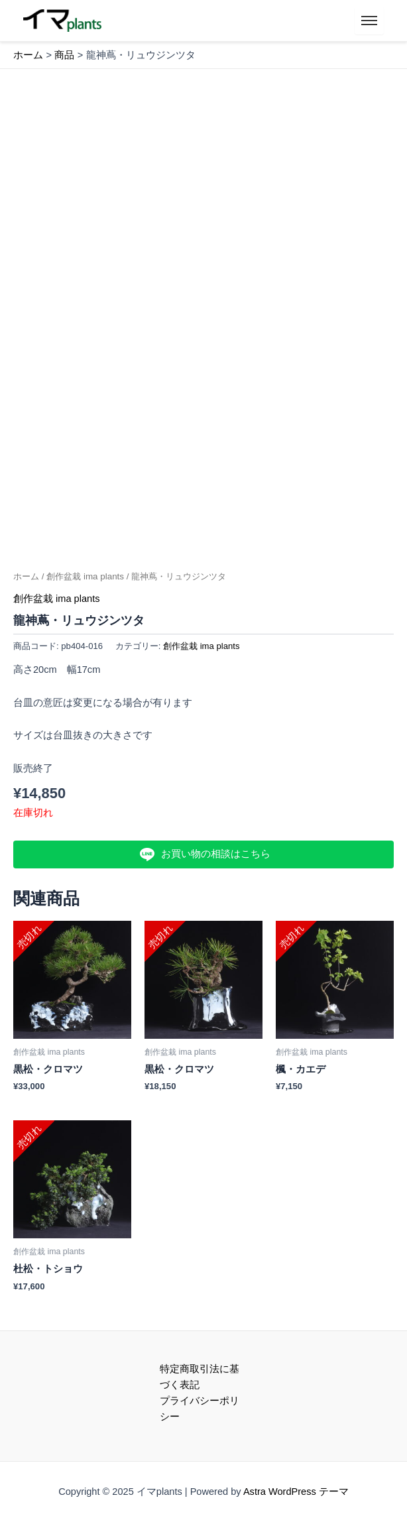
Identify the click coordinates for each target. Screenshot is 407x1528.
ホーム (26, 576)
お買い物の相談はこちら (203, 854)
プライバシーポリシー (199, 1408)
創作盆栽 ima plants (85, 576)
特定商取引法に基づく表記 (199, 1377)
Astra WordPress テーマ (296, 1491)
